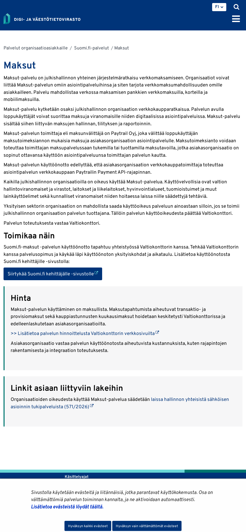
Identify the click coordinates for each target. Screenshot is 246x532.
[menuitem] (219, 7)
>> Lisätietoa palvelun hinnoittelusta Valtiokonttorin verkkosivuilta (85, 333)
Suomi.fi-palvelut (91, 48)
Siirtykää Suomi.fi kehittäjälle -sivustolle (55, 273)
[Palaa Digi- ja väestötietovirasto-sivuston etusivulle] (42, 18)
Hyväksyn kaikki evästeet (88, 526)
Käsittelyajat (76, 476)
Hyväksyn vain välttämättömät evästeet (147, 526)
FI (217, 6)
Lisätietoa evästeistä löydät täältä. (67, 507)
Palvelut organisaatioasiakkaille (36, 48)
